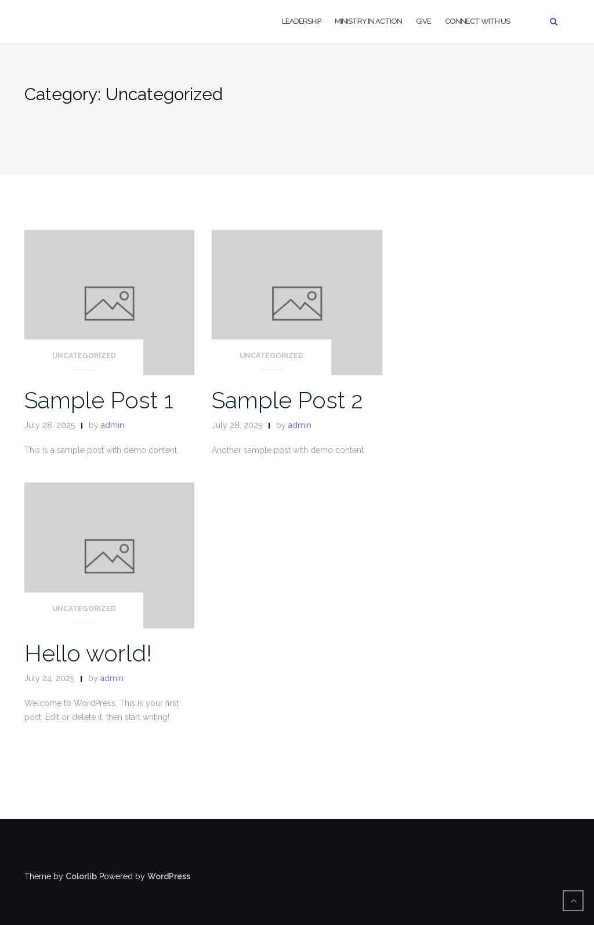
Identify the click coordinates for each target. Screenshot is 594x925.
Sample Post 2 (287, 400)
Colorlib (81, 876)
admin (112, 425)
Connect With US (477, 21)
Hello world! (88, 653)
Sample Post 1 (98, 400)
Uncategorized (84, 356)
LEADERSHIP (301, 21)
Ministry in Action (368, 21)
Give (423, 21)
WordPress (168, 876)
